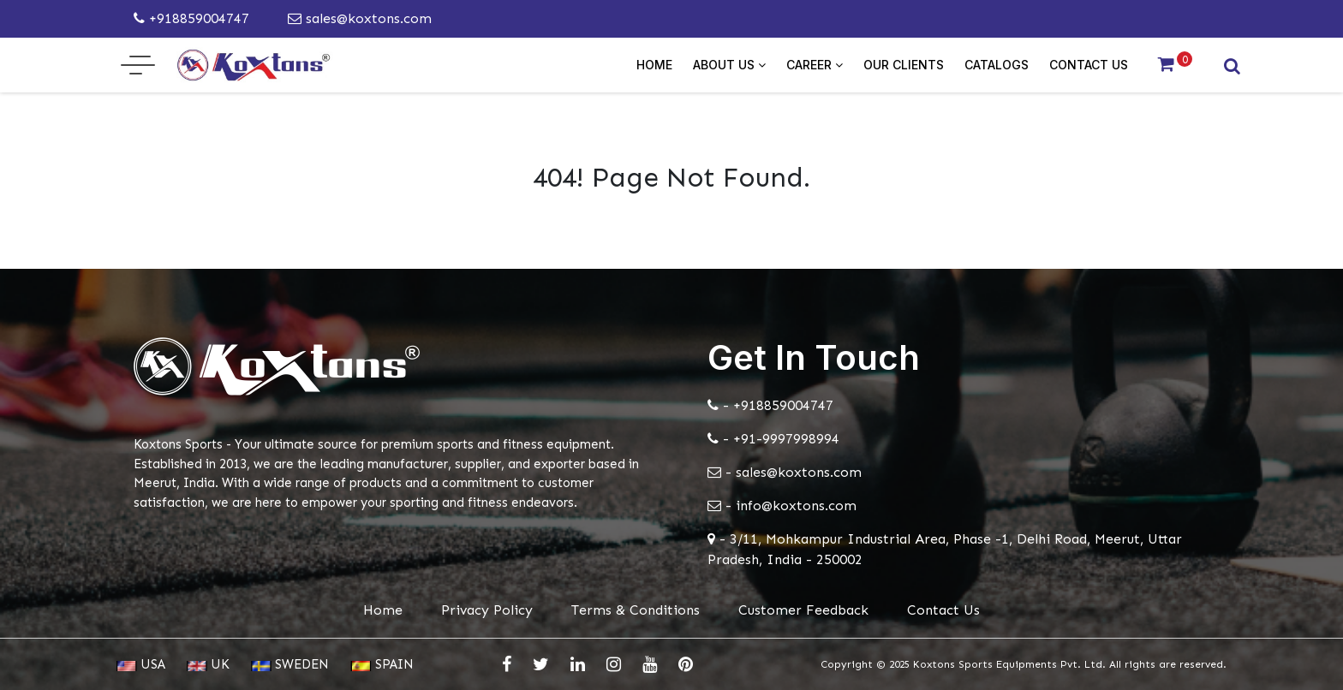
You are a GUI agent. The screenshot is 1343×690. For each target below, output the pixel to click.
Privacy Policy (487, 610)
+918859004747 (191, 18)
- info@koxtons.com (782, 505)
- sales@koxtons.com (784, 472)
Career (814, 64)
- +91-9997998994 (773, 439)
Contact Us (1088, 64)
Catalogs (996, 64)
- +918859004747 (770, 405)
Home (654, 64)
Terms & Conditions (635, 610)
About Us (729, 64)
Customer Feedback (803, 610)
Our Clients (903, 64)
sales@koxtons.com (360, 18)
